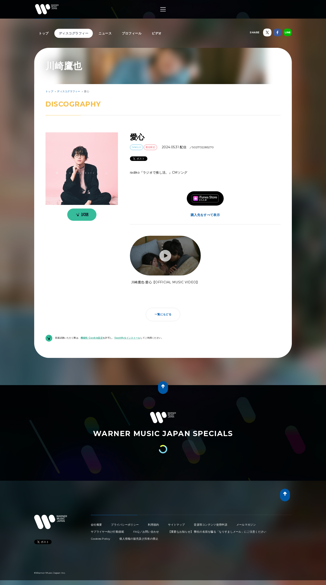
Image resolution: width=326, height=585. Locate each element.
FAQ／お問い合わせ (146, 531)
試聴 (81, 214)
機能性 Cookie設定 (92, 337)
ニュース (105, 33)
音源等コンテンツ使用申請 (210, 524)
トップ (44, 33)
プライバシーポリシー (125, 524)
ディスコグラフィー (74, 33)
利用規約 (153, 524)
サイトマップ (176, 524)
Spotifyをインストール (127, 337)
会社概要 (96, 524)
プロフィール (131, 33)
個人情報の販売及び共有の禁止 (138, 538)
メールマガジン (246, 524)
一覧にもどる (163, 314)
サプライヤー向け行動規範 (107, 531)
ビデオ (157, 33)
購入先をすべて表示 (205, 215)
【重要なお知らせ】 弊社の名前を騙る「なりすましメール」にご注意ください (217, 531)
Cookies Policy (100, 538)
